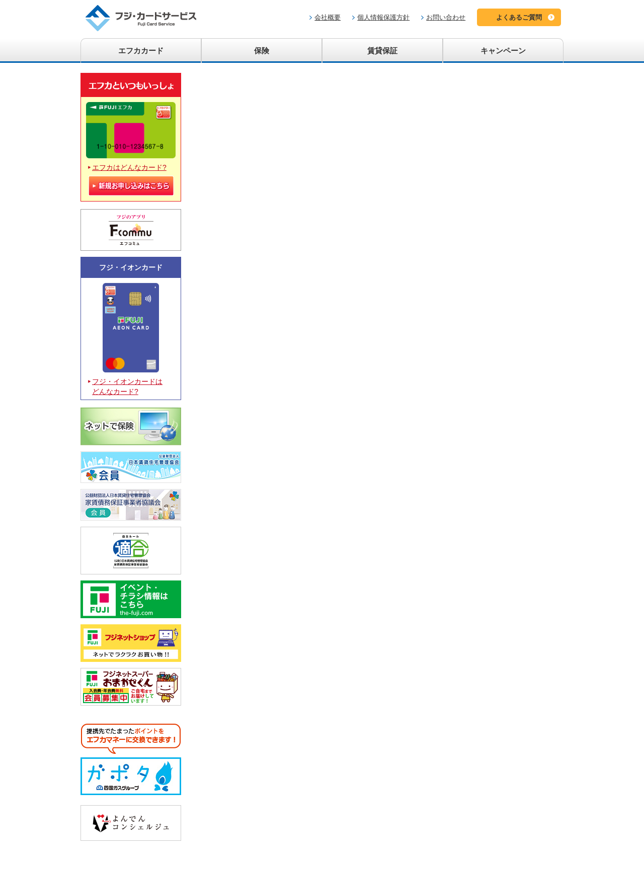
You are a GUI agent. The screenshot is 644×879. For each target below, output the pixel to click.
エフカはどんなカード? (129, 167)
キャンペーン (503, 50)
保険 (261, 50)
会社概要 (327, 17)
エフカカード (141, 50)
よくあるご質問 (519, 17)
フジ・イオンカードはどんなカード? (127, 386)
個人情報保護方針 (383, 17)
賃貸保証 (382, 50)
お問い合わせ (445, 17)
